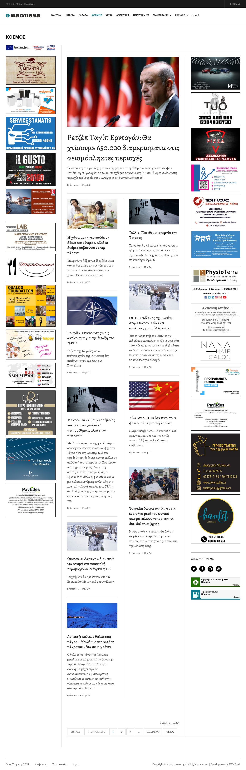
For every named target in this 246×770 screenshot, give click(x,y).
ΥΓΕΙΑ (109, 15)
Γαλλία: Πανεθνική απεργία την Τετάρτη (153, 235)
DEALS (195, 15)
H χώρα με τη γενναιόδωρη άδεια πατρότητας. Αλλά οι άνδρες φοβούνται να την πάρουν (88, 245)
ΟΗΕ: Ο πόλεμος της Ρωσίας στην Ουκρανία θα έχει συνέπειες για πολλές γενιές (150, 323)
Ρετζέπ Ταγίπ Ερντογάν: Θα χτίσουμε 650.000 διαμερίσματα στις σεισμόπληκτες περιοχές (123, 147)
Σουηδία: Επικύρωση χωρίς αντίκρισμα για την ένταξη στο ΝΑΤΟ (90, 338)
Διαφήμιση (41, 764)
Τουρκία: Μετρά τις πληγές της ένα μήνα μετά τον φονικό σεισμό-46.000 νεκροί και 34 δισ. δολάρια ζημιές (152, 516)
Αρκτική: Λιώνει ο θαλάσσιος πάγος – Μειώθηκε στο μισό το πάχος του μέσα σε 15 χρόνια (91, 641)
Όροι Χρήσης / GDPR (17, 764)
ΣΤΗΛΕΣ (180, 15)
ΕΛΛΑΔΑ (83, 15)
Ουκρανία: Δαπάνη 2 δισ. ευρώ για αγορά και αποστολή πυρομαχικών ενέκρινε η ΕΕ (90, 563)
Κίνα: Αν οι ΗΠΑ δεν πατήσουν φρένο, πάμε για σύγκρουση (152, 420)
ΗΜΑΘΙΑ (70, 15)
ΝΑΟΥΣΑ (56, 15)
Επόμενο (153, 731)
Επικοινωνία (59, 764)
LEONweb (234, 764)
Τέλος (170, 731)
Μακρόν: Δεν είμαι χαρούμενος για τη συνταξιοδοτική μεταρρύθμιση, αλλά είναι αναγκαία (91, 427)
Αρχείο (76, 764)
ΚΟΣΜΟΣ (96, 15)
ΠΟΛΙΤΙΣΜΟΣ (141, 15)
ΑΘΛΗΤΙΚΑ (122, 15)
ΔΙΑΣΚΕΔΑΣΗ (160, 15)
